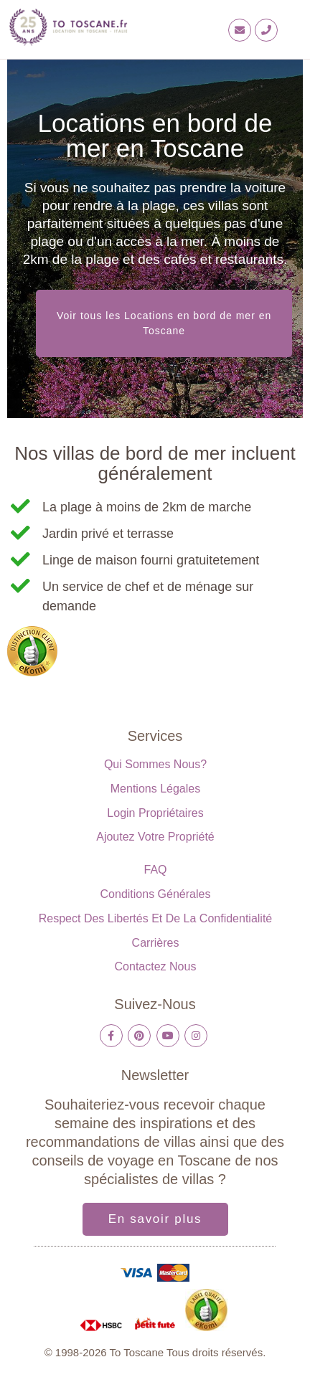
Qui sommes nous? (155, 764)
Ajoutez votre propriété (155, 837)
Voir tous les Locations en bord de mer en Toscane (164, 323)
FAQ (155, 870)
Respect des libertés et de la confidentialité (156, 918)
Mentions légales (155, 788)
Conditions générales (155, 894)
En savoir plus (155, 1219)
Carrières (155, 943)
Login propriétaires (155, 813)
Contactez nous (156, 966)
